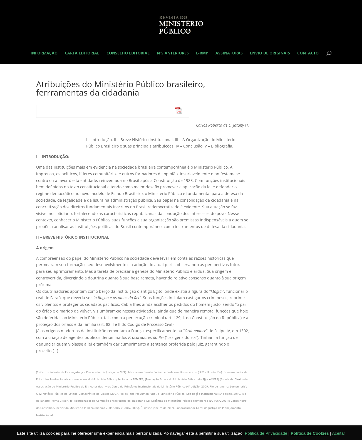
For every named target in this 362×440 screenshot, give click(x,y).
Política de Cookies (310, 433)
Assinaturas (229, 53)
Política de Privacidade (266, 433)
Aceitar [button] (338, 433)
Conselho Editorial (128, 53)
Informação (44, 53)
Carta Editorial (82, 53)
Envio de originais (270, 53)
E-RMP (202, 53)
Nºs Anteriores (173, 53)
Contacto (308, 53)
